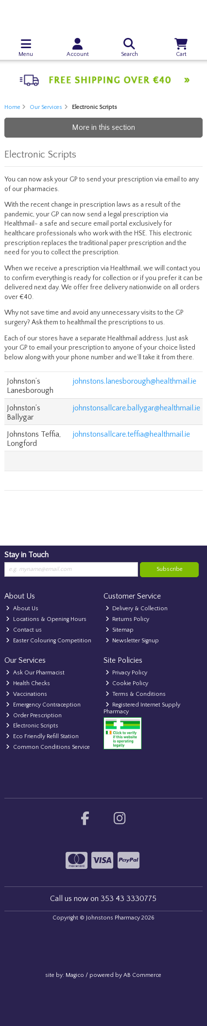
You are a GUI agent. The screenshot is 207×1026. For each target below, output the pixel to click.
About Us (22, 608)
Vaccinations (26, 694)
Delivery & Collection (136, 608)
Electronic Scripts (32, 726)
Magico (75, 975)
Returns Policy (127, 619)
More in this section (103, 127)
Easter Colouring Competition (48, 640)
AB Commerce (142, 975)
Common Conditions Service (48, 747)
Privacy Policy (126, 673)
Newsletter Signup (132, 640)
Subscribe (169, 569)
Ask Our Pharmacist (35, 673)
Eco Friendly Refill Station (42, 736)
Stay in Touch (26, 554)
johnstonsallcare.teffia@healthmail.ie (131, 434)
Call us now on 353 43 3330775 (103, 898)
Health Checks (28, 683)
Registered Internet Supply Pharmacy (142, 708)
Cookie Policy (127, 683)
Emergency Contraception (43, 705)
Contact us (24, 630)
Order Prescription (34, 715)
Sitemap (119, 630)
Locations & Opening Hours (46, 619)
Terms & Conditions (135, 694)
